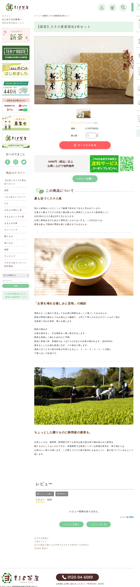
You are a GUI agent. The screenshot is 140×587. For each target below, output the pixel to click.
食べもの (8, 243)
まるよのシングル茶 (14, 216)
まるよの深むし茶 (13, 210)
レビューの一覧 (98, 524)
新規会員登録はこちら (13, 23)
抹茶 (6, 190)
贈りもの (8, 236)
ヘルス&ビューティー (15, 197)
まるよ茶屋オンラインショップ (24, 9)
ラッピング (9, 256)
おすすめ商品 (41, 538)
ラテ (6, 203)
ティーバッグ (10, 230)
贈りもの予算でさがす (57, 545)
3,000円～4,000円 (79, 545)
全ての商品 (39, 545)
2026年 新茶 (40, 548)
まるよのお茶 (10, 223)
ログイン (6, 16)
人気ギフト (39, 541)
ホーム (37, 16)
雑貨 (6, 249)
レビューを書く (85, 178)
